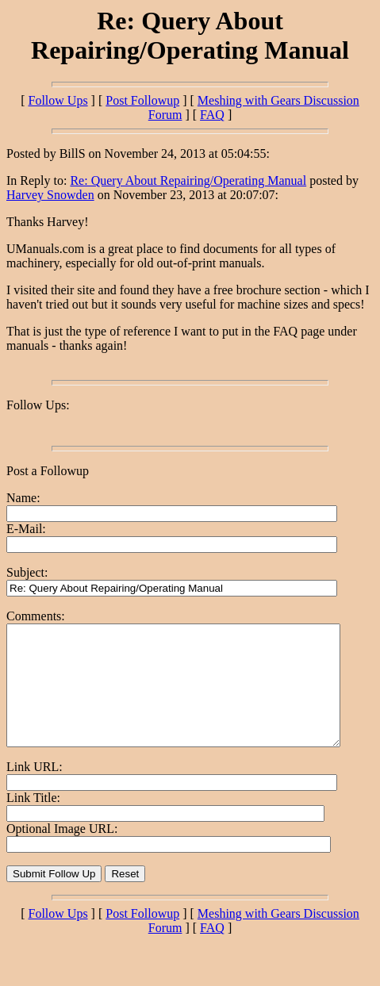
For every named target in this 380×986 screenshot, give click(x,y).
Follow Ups (57, 100)
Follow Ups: (38, 405)
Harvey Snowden (50, 194)
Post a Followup (47, 471)
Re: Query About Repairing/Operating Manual (188, 180)
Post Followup (142, 100)
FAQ (212, 114)
